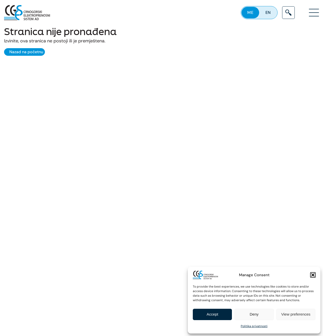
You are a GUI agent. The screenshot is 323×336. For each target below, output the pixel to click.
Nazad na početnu (26, 51)
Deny (254, 314)
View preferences (296, 314)
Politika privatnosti (254, 326)
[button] (312, 274)
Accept (212, 314)
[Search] (288, 12)
